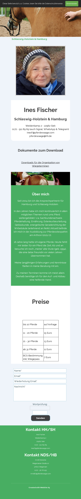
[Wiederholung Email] (39, 381)
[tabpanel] (40, 121)
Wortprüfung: (40, 404)
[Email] (39, 376)
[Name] (39, 371)
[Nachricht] (39, 392)
